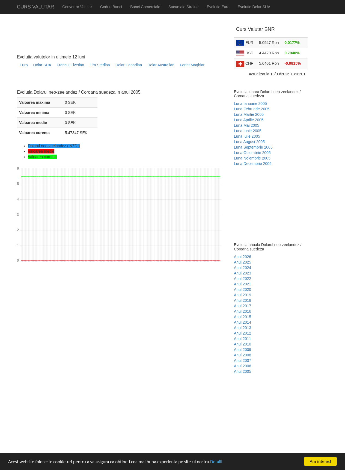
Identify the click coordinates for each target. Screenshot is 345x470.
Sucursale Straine (183, 7)
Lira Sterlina (100, 65)
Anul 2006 (242, 366)
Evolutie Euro (218, 7)
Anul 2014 (242, 322)
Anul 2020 (242, 289)
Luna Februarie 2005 (251, 109)
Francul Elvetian (70, 65)
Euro (24, 65)
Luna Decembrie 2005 (253, 163)
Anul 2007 (242, 360)
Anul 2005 (242, 371)
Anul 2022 (242, 278)
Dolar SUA (42, 65)
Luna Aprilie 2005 (248, 120)
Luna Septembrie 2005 (253, 147)
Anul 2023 (242, 273)
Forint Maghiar (192, 65)
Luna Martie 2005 (249, 114)
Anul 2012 (242, 333)
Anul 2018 (242, 300)
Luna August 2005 (249, 142)
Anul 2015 (242, 317)
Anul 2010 (242, 344)
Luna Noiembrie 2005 (252, 158)
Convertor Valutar (77, 7)
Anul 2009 (242, 349)
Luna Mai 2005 (246, 125)
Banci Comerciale (145, 7)
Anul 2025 (242, 262)
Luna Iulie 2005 (247, 136)
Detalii (216, 462)
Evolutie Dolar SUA (254, 7)
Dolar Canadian (128, 65)
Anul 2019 (242, 295)
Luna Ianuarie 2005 (250, 103)
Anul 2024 (242, 267)
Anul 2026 (242, 257)
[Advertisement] (116, 81)
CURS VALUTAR (35, 7)
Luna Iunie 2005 (247, 131)
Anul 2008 (242, 355)
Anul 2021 (242, 284)
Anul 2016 (242, 311)
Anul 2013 (242, 328)
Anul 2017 (242, 306)
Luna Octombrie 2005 (252, 152)
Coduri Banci (111, 7)
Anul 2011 (242, 338)
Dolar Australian (160, 65)
